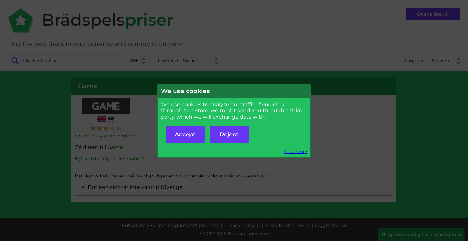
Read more (295, 151)
